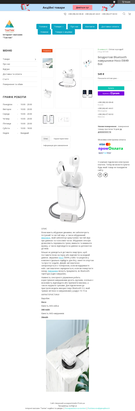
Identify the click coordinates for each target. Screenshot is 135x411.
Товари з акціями (63, 31)
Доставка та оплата (12, 74)
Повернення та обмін (13, 84)
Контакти (89, 26)
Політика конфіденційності (99, 408)
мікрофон (45, 237)
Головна (43, 26)
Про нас (74, 26)
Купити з (111, 93)
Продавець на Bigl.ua (67, 406)
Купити (111, 88)
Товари (57, 26)
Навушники (53, 271)
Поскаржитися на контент (75, 408)
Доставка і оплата (110, 26)
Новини (44, 31)
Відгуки (6, 69)
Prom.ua (81, 403)
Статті (6, 79)
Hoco (61, 257)
